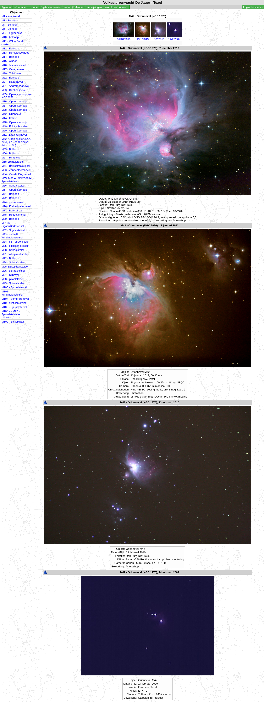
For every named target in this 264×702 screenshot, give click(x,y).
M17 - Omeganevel (12, 69)
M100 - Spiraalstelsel (14, 287)
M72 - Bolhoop (10, 198)
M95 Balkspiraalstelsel (14, 266)
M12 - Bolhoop (10, 48)
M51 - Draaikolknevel (14, 134)
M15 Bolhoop (9, 61)
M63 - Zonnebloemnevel (16, 170)
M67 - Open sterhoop (14, 189)
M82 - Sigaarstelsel (12, 230)
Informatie (20, 7)
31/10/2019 (123, 37)
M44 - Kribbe (9, 118)
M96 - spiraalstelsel (13, 270)
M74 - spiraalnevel (12, 202)
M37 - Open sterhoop (14, 105)
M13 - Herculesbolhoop (15, 52)
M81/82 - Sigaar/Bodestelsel (12, 224)
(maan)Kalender (74, 7)
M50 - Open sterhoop (14, 130)
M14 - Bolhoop (10, 56)
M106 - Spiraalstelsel (14, 307)
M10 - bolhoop (10, 37)
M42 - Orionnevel (11, 113)
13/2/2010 (158, 37)
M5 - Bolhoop (9, 28)
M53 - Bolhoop (10, 149)
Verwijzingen (94, 7)
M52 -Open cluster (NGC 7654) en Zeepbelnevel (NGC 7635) (16, 142)
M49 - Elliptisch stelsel (14, 126)
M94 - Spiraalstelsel (13, 262)
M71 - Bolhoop (10, 193)
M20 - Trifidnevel (11, 73)
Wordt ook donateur (116, 7)
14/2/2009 (174, 37)
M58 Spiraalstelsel (12, 161)
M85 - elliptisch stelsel (14, 245)
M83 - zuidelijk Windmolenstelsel (12, 236)
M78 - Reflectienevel (13, 214)
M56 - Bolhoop (10, 153)
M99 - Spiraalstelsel (13, 283)
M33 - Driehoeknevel (13, 90)
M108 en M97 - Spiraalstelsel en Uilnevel (11, 314)
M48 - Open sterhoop (14, 122)
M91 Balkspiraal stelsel (15, 254)
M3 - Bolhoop (9, 20)
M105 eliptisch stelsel (14, 302)
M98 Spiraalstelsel (12, 279)
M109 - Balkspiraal (12, 321)
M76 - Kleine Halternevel (16, 206)
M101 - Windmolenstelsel (12, 293)
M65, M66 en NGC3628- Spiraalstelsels (16, 180)
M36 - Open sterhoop (14, 101)
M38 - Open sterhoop (14, 109)
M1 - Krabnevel (10, 16)
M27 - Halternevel (12, 81)
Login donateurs (253, 7)
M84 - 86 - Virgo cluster (15, 241)
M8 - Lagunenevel (12, 32)
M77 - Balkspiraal (11, 210)
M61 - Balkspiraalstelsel (15, 165)
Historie (33, 7)
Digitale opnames (51, 7)
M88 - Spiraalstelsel (13, 250)
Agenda (6, 7)
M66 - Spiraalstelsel (13, 185)
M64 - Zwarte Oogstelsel (16, 174)
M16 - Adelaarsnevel (13, 65)
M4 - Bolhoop (9, 24)
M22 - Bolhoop (10, 77)
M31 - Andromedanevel (15, 85)
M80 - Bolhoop (10, 218)
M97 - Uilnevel (10, 274)
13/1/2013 (142, 37)
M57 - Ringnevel (11, 157)
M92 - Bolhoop (10, 258)
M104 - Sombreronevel (15, 298)
